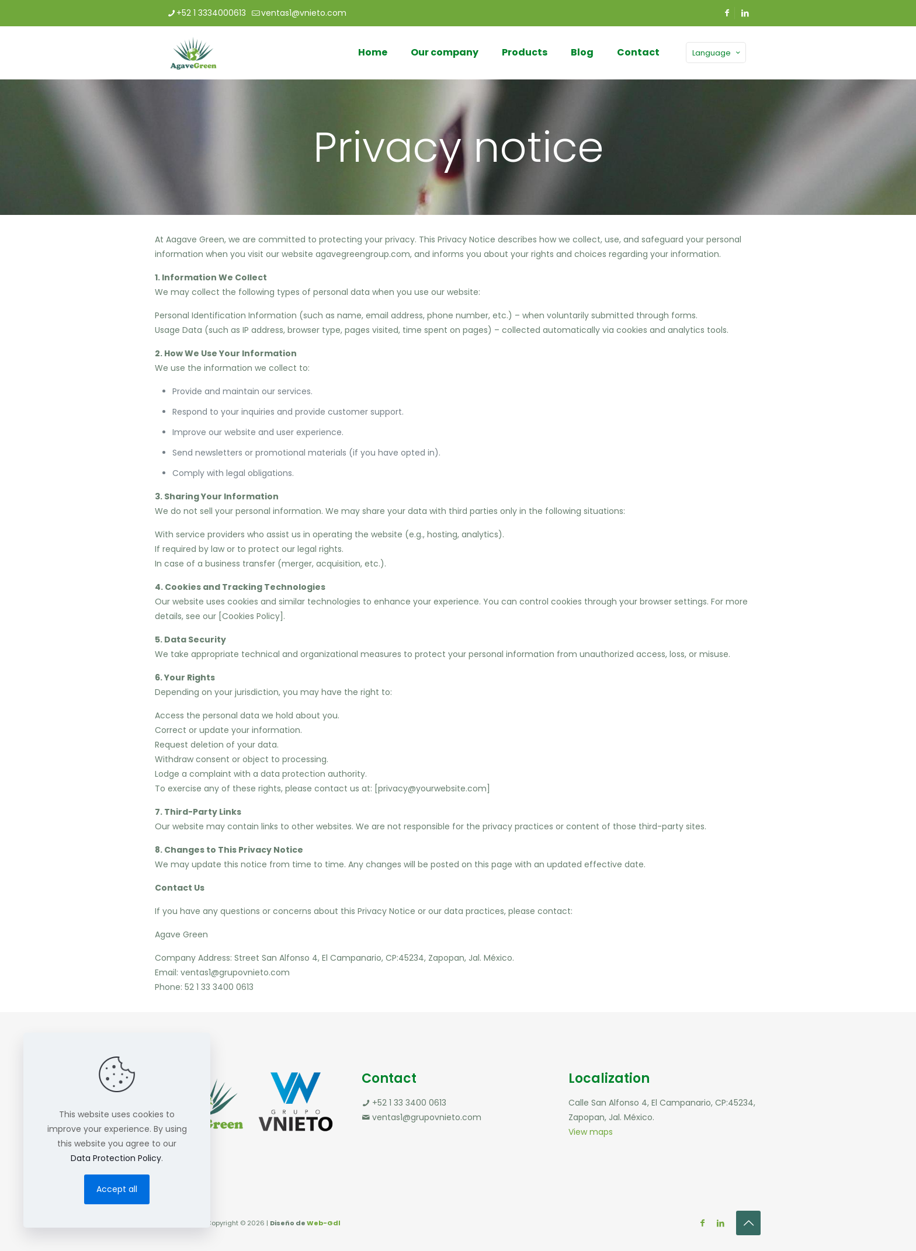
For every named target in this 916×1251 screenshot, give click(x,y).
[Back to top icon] (748, 1223)
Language (717, 52)
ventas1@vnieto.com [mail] (303, 13)
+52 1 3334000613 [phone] (211, 13)
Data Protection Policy (116, 1158)
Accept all (116, 1189)
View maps (590, 1132)
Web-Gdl (324, 1223)
